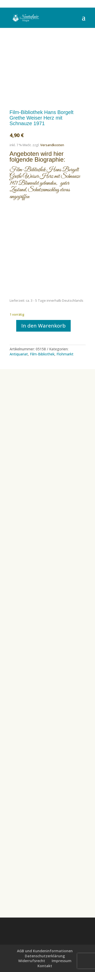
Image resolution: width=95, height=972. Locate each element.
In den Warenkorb (43, 325)
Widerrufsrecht (31, 960)
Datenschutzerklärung (45, 956)
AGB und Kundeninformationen (45, 950)
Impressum (61, 960)
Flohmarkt (64, 354)
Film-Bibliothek (42, 354)
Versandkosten (52, 145)
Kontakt (44, 965)
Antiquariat (19, 354)
